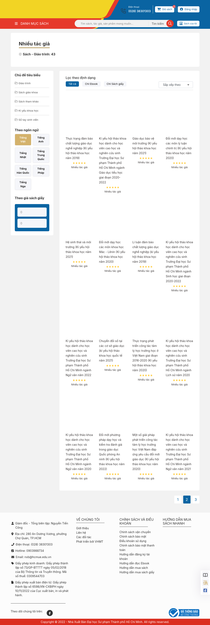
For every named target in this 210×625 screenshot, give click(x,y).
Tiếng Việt (23, 139)
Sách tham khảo (27, 101)
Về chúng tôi (88, 520)
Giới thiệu (82, 528)
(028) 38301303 (139, 11)
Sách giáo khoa (26, 92)
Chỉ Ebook (91, 83)
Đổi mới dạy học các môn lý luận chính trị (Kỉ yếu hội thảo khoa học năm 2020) (179, 148)
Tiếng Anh (41, 139)
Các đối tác (83, 537)
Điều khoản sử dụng (133, 541)
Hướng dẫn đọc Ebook (134, 563)
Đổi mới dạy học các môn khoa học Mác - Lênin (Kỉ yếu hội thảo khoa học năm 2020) (112, 251)
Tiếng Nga (23, 184)
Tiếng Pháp (41, 170)
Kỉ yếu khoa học (27, 110)
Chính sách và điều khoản (137, 521)
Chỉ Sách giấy (115, 83)
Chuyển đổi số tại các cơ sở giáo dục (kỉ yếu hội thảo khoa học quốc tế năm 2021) (111, 350)
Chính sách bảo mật (133, 536)
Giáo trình (23, 83)
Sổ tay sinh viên (26, 119)
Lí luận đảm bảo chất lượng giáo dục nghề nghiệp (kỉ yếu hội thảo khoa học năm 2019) (145, 251)
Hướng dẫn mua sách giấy (137, 572)
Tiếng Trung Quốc (41, 155)
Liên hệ (81, 532)
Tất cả (72, 83)
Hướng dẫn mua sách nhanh (177, 521)
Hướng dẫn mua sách (134, 567)
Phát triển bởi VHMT (89, 541)
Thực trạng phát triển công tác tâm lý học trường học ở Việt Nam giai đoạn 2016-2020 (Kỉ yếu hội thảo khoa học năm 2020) (145, 355)
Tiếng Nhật (23, 155)
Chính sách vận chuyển (135, 532)
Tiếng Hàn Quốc (23, 170)
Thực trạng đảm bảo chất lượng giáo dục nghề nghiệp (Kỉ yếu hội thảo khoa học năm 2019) (79, 148)
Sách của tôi (188, 23)
